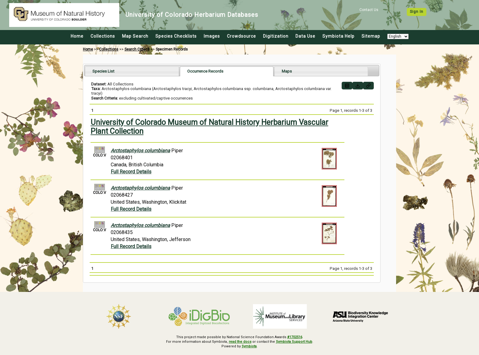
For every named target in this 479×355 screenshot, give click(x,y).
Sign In (416, 11)
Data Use (305, 36)
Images (212, 36)
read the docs (240, 342)
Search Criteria (137, 49)
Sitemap (371, 36)
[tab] (132, 71)
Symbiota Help (338, 36)
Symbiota (249, 346)
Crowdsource (241, 36)
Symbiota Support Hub (294, 342)
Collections (103, 36)
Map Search (135, 36)
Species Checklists (176, 36)
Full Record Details (131, 172)
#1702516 (294, 337)
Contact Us (368, 10)
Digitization (275, 36)
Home (77, 36)
